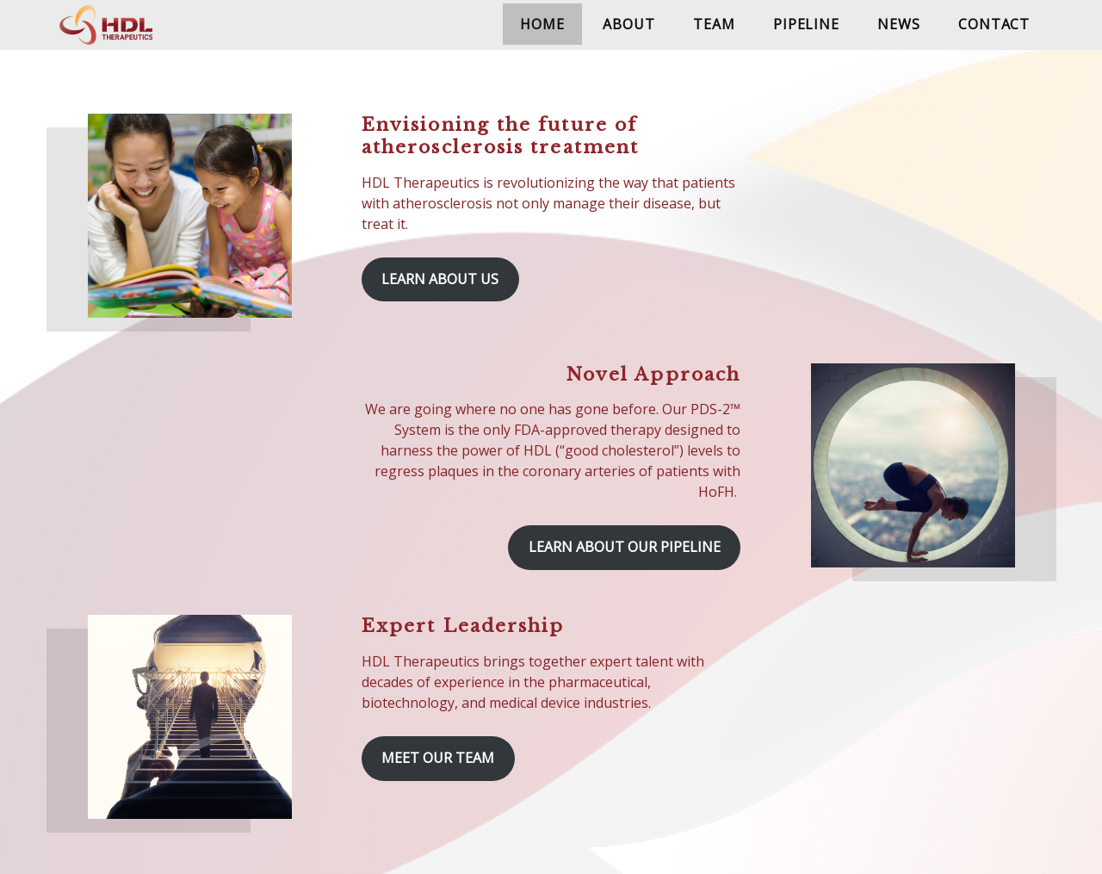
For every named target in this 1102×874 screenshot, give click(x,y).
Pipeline (806, 24)
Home (542, 24)
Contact (994, 24)
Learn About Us (439, 279)
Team (713, 24)
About (628, 24)
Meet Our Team (437, 757)
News (898, 24)
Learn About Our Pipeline (625, 546)
